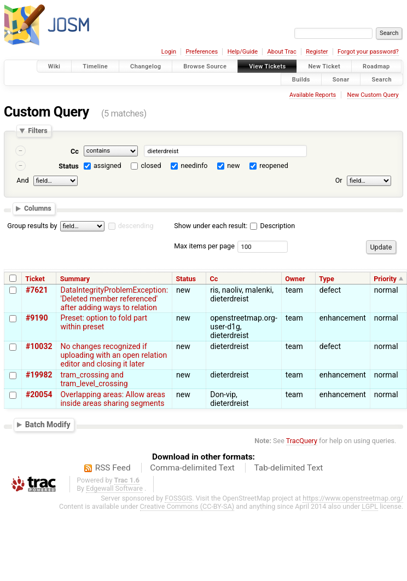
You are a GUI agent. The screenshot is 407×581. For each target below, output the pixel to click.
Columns (37, 208)
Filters (37, 131)
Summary (75, 279)
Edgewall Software (114, 488)
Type (326, 279)
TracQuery (301, 441)
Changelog (145, 66)
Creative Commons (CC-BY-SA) (187, 506)
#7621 (37, 290)
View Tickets (267, 66)
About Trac (282, 51)
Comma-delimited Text (192, 468)
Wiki (54, 66)
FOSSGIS (178, 498)
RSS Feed (113, 468)
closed (151, 165)
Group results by (32, 226)
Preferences (201, 51)
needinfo (194, 165)
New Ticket (324, 66)
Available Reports (312, 94)
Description (272, 226)
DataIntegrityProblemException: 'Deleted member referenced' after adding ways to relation (114, 299)
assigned (107, 165)
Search (381, 79)
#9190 (37, 317)
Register (317, 51)
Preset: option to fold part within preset (103, 322)
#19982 (39, 374)
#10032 (39, 346)
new (233, 165)
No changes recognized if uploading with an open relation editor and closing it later (113, 355)
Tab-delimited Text (288, 468)
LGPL (370, 506)
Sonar (341, 79)
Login (168, 51)
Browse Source (204, 66)
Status (69, 166)
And (22, 180)
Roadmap (376, 66)
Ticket (34, 279)
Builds (301, 79)
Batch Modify (48, 424)
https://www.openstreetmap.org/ (353, 498)
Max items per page (204, 246)
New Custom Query (373, 94)
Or (338, 180)
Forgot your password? (368, 51)
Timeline (95, 66)
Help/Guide (243, 51)
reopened (273, 165)
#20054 (39, 394)
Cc (75, 151)
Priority (385, 279)
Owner (295, 279)
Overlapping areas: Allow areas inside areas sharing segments (112, 399)
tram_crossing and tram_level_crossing (93, 379)
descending (136, 226)
